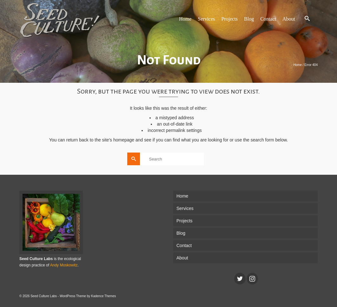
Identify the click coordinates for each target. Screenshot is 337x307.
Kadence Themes (103, 296)
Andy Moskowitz (64, 265)
